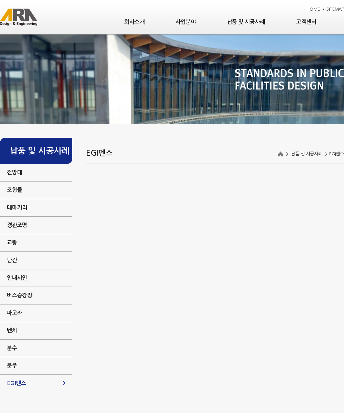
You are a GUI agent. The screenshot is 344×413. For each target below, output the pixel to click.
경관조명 (17, 225)
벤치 (12, 330)
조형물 (14, 190)
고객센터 (306, 21)
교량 (12, 242)
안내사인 (17, 277)
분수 (12, 348)
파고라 (14, 313)
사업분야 (185, 21)
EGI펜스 (16, 383)
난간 (12, 260)
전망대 (14, 172)
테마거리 (17, 207)
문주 (12, 365)
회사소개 (134, 21)
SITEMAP (335, 9)
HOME (313, 9)
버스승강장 (19, 295)
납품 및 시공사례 (246, 21)
